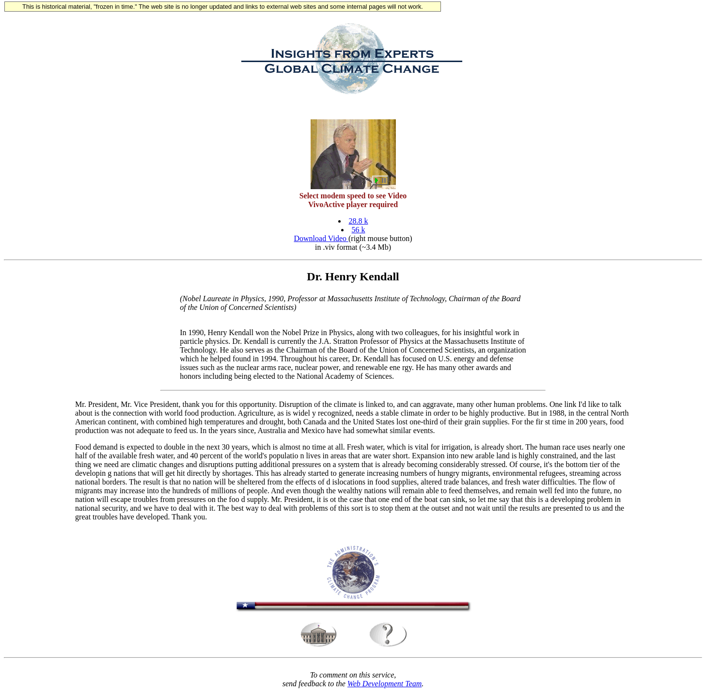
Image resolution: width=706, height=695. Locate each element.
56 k (358, 231)
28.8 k (358, 222)
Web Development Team (384, 686)
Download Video (321, 240)
